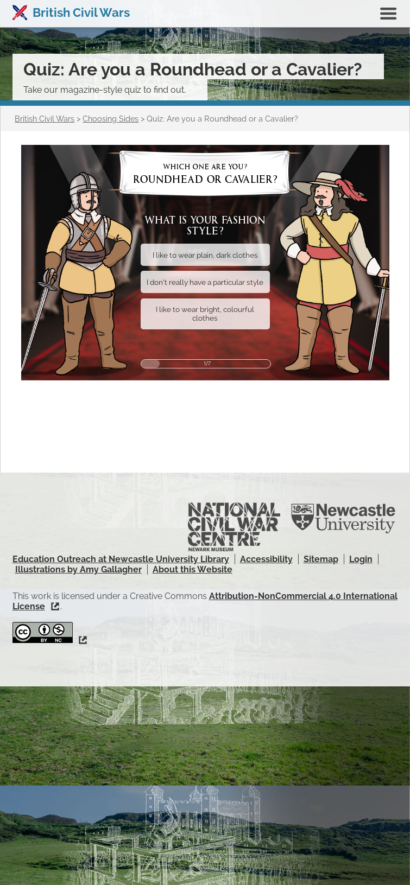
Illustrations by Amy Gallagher (78, 569)
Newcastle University (343, 519)
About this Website (192, 569)
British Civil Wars (81, 12)
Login (361, 559)
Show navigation (388, 13)
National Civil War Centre (234, 527)
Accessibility (266, 559)
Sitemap (321, 559)
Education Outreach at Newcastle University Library (120, 559)
